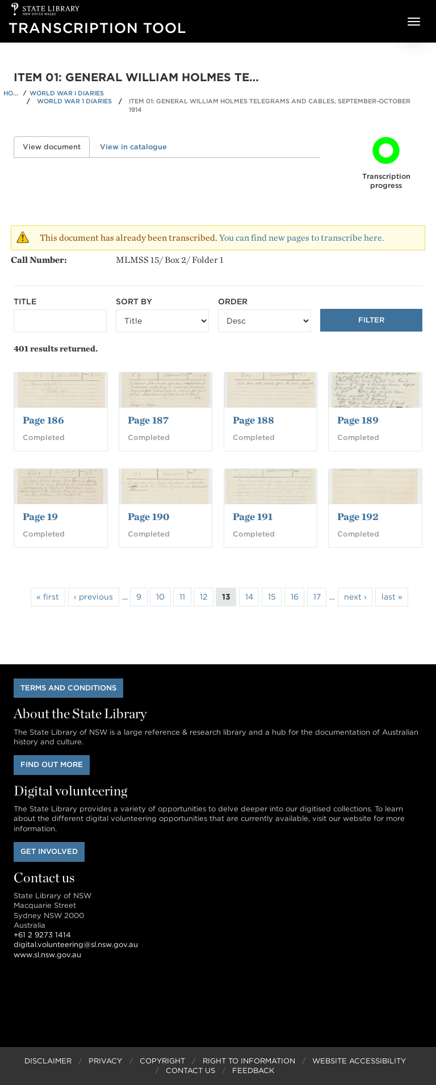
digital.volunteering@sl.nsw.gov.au (76, 944)
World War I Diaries (67, 93)
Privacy (105, 1061)
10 (160, 596)
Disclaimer (48, 1061)
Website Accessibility (359, 1061)
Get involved (49, 851)
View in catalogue (133, 147)
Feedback (253, 1070)
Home (11, 93)
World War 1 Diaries (74, 101)
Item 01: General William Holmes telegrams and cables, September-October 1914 (269, 105)
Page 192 (358, 516)
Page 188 (253, 420)
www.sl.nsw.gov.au (47, 954)
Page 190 (148, 516)
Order (233, 301)
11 (182, 596)
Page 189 (358, 420)
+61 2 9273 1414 (42, 935)
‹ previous (93, 596)
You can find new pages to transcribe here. (301, 237)
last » (392, 596)
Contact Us (190, 1070)
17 (317, 596)
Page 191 (252, 516)
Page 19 (40, 516)
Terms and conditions (68, 688)
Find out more (51, 764)
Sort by (134, 301)
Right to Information (249, 1061)
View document (56, 147)
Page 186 (43, 420)
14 (249, 596)
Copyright (162, 1061)
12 (203, 596)
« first (47, 596)
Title (25, 301)
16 (295, 596)
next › (355, 596)
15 (272, 596)
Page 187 (148, 420)
